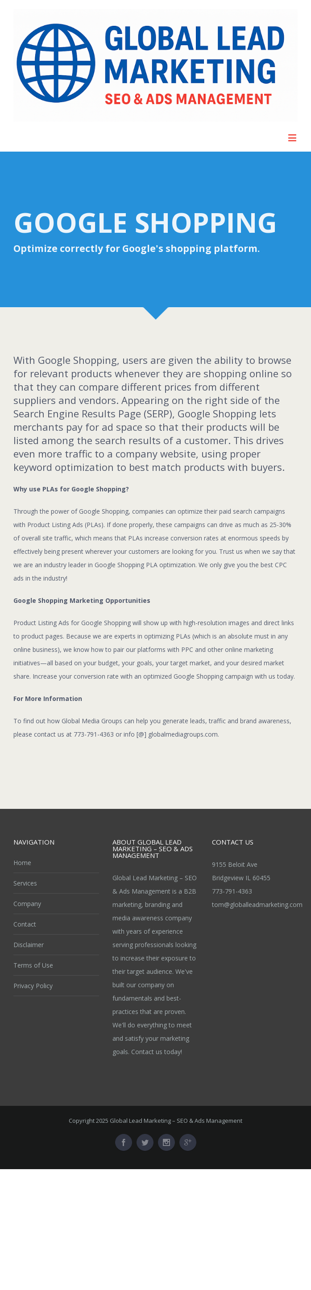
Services (25, 883)
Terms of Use (33, 965)
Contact (24, 924)
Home (22, 862)
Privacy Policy (33, 985)
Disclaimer (28, 944)
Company (27, 903)
